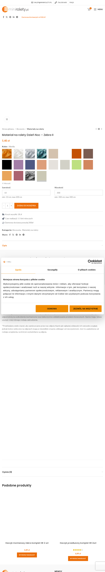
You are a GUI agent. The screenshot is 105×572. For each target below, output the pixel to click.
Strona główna (8, 31)
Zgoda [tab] (18, 270)
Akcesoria (20, 31)
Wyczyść (7, 85)
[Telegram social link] (17, 17)
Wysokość (59, 89)
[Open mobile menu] (98, 9)
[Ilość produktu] (7, 107)
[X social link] (6, 17)
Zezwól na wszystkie (85, 308)
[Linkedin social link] (13, 17)
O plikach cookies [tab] (87, 270)
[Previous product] (96, 30)
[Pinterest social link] (10, 17)
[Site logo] (15, 9)
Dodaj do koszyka (26, 107)
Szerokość (6, 89)
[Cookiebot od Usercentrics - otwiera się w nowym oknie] (90, 262)
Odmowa (52, 308)
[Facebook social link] (3, 17)
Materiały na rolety (35, 31)
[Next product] (101, 30)
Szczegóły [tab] (52, 270)
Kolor (4, 48)
